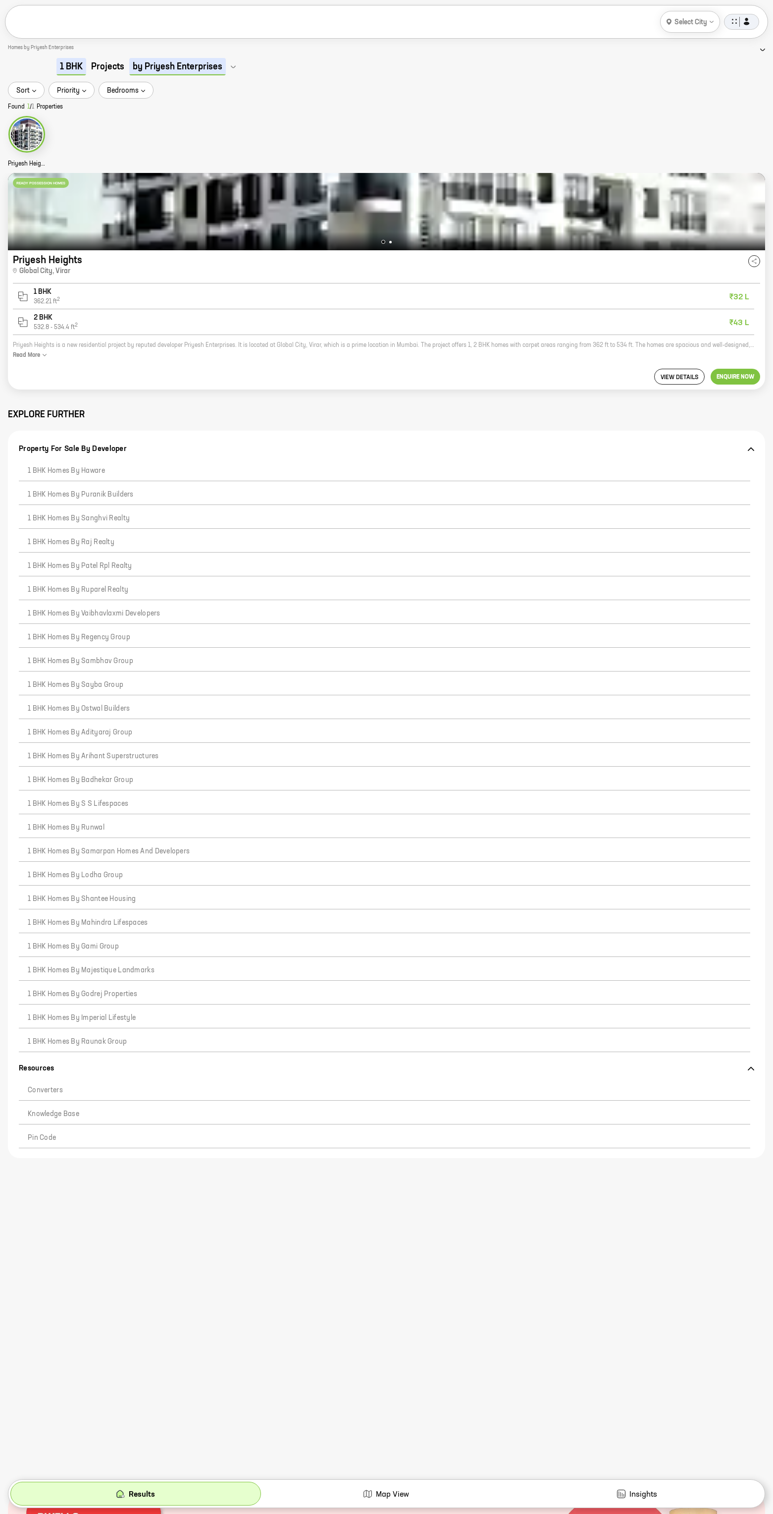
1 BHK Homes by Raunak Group (77, 1041)
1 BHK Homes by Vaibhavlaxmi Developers (94, 613)
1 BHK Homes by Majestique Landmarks (91, 970)
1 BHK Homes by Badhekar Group (80, 780)
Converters (45, 1090)
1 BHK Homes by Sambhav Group (80, 661)
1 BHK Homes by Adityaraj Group (80, 732)
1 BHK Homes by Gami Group (73, 946)
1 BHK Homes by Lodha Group (75, 875)
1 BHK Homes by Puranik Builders (81, 494)
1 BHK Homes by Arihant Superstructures (93, 756)
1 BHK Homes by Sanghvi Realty (79, 518)
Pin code (42, 1137)
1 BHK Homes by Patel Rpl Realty (80, 565)
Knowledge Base (53, 1114)
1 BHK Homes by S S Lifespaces (78, 803)
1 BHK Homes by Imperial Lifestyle (82, 1017)
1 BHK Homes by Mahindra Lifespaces (88, 922)
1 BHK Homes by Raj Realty (71, 542)
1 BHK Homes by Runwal (66, 827)
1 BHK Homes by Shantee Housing (82, 899)
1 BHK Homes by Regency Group (79, 637)
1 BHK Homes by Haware (66, 470)
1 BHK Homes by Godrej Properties (82, 994)
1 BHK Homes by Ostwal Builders (79, 708)
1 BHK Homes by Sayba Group (75, 684)
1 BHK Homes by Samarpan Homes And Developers (109, 851)
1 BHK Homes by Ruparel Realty (78, 589)
